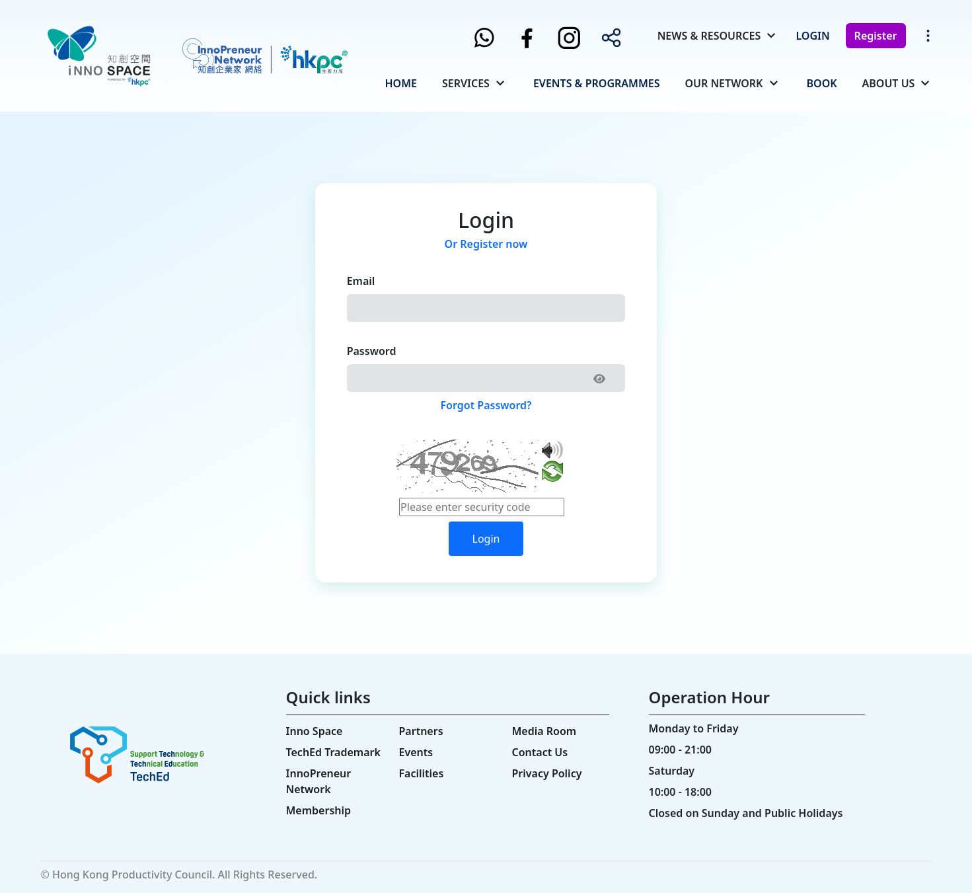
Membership (319, 810)
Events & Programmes (596, 83)
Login (812, 35)
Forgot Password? (486, 405)
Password (371, 351)
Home (401, 83)
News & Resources (709, 35)
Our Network (724, 83)
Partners (421, 731)
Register (875, 35)
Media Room (544, 731)
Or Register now (486, 244)
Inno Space (314, 731)
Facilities (421, 773)
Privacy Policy (547, 773)
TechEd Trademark (333, 752)
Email (361, 281)
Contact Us (540, 752)
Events (416, 752)
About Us (888, 83)
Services (466, 83)
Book (822, 83)
